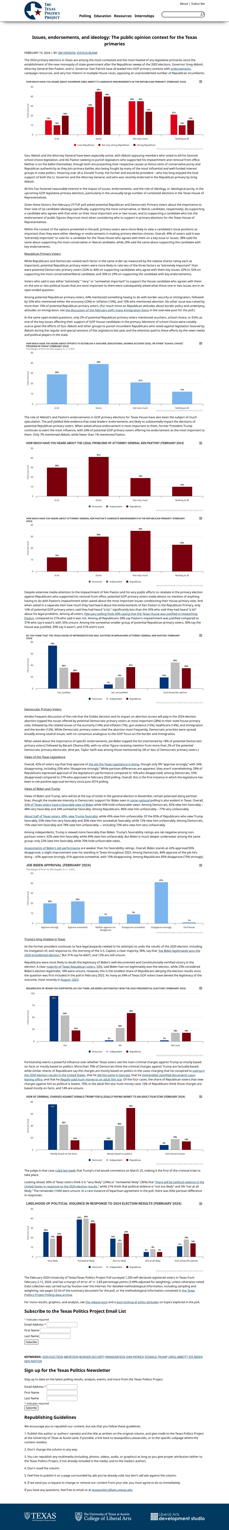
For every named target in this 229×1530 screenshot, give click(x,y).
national (144, 800)
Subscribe (198, 4)
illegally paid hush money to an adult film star (91, 1079)
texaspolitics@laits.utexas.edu (112, 1490)
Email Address (35, 1324)
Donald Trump (156, 1357)
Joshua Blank (87, 53)
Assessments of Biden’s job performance (52, 848)
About (184, 4)
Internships (144, 15)
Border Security (92, 1357)
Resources (123, 15)
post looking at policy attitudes (138, 1302)
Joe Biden (196, 1357)
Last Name (32, 1336)
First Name (32, 1330)
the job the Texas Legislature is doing (114, 764)
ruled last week (65, 1170)
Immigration (115, 1357)
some (134, 800)
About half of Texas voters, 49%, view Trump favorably (61, 816)
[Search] (183, 14)
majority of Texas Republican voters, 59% (74, 967)
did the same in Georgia (113, 1075)
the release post (97, 1302)
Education (102, 15)
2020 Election (52, 1357)
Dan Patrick (135, 1357)
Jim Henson (66, 53)
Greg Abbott (178, 1357)
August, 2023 (69, 980)
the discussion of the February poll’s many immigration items (107, 310)
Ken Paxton (33, 1361)
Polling (85, 15)
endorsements (181, 69)
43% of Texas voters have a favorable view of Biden (58, 805)
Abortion (71, 1357)
